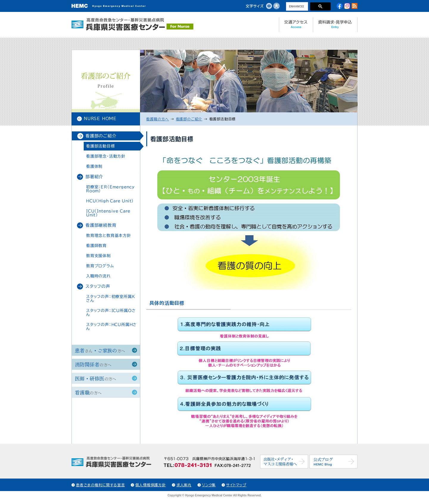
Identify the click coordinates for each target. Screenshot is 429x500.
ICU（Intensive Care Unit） (108, 213)
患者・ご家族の (100, 350)
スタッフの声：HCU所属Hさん (111, 326)
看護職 (88, 392)
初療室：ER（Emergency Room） (110, 189)
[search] (296, 6)
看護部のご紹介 (101, 136)
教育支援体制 (98, 256)
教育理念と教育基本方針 (108, 235)
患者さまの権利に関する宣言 (100, 485)
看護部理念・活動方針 (105, 156)
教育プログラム (100, 266)
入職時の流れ (98, 276)
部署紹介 (94, 177)
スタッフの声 (98, 286)
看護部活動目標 (100, 146)
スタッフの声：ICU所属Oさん (111, 312)
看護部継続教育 (101, 225)
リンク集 (209, 485)
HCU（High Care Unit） (110, 201)
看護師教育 (96, 246)
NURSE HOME (100, 119)
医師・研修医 (95, 378)
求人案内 (184, 485)
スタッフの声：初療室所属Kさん (110, 298)
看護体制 (94, 166)
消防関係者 (93, 364)
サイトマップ (236, 485)
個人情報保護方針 (150, 485)
